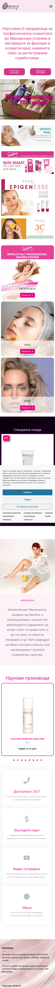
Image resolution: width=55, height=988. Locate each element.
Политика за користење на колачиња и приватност (12, 516)
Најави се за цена (27, 748)
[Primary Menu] (51, 6)
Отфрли (27, 499)
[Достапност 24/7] (27, 780)
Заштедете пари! (26, 830)
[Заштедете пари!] (27, 819)
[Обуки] (27, 896)
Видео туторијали (26, 869)
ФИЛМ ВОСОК (27, 600)
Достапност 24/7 (27, 791)
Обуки (26, 908)
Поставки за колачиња (27, 507)
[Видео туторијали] (27, 858)
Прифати (27, 492)
